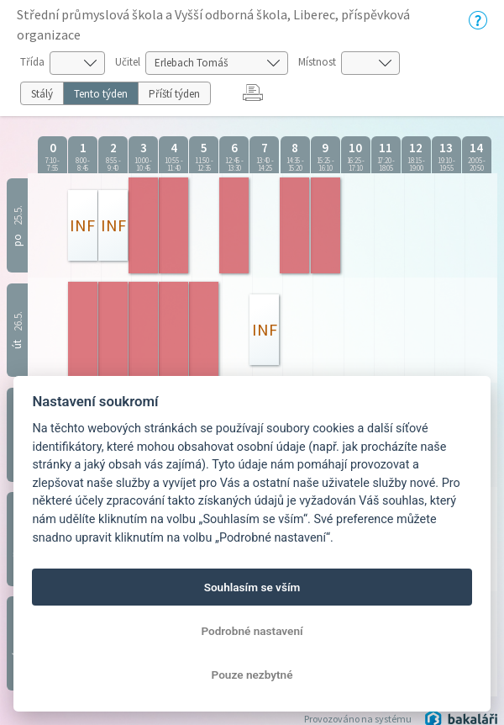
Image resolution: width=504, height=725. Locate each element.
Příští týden (174, 94)
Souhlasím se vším (252, 587)
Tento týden (101, 94)
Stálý (42, 94)
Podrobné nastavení (251, 631)
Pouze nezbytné (252, 674)
